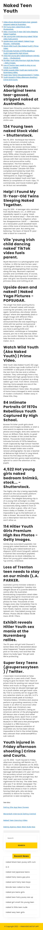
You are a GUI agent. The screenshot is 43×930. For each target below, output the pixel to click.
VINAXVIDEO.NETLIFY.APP (29, 926)
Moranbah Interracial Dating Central (19, 814)
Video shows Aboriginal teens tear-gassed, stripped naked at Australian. (20, 23)
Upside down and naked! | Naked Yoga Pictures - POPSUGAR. (18, 42)
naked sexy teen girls (15, 912)
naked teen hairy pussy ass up (19, 897)
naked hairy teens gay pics (18, 877)
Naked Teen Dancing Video (15, 820)
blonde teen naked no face (18, 887)
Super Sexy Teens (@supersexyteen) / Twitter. (21, 75)
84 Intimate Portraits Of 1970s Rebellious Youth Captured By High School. (19, 52)
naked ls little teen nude (16, 907)
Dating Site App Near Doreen (16, 807)
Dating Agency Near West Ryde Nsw (19, 827)
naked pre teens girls (15, 892)
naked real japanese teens (18, 872)
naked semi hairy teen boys (18, 882)
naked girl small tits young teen (20, 902)
